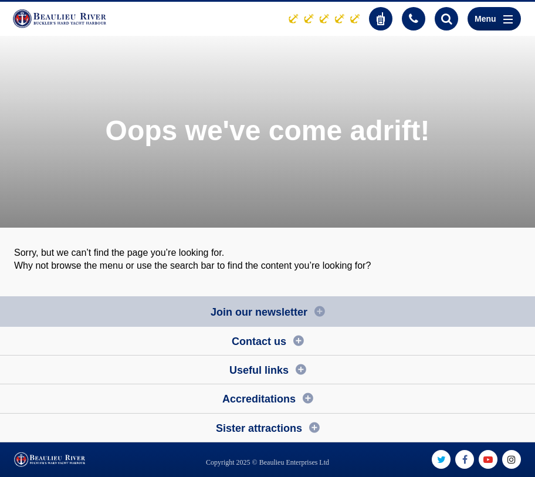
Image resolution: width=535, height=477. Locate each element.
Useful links (259, 370)
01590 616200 (413, 19)
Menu (494, 18)
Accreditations (259, 399)
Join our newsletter (259, 312)
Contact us (259, 341)
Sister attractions (259, 428)
